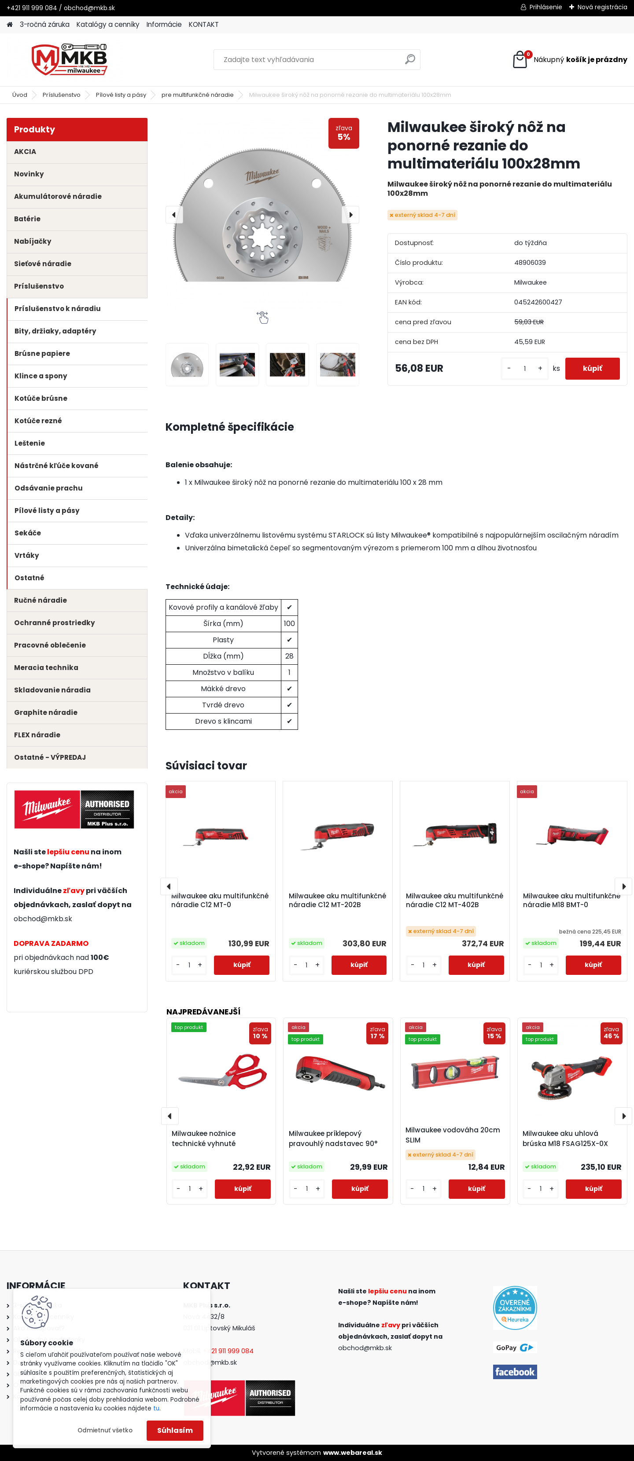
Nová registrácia (602, 7)
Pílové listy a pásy (121, 95)
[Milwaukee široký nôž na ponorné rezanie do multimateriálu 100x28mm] (262, 214)
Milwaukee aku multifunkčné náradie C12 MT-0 (220, 900)
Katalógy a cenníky (108, 24)
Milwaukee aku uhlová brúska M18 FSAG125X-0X (565, 1138)
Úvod (19, 95)
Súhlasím (175, 1430)
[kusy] (524, 369)
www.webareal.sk (352, 1452)
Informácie (164, 24)
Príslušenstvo (62, 95)
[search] (410, 62)
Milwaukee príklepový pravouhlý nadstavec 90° (333, 1138)
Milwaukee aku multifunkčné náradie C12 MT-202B (337, 900)
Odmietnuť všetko (105, 1430)
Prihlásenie (546, 7)
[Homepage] (10, 24)
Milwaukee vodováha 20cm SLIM (452, 1135)
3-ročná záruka (45, 24)
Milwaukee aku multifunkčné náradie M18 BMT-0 (571, 900)
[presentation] (174, 214)
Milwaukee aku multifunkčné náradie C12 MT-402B (454, 900)
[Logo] (67, 60)
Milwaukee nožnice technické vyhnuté (204, 1138)
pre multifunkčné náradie (198, 95)
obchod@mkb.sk (43, 919)
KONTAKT (204, 24)
